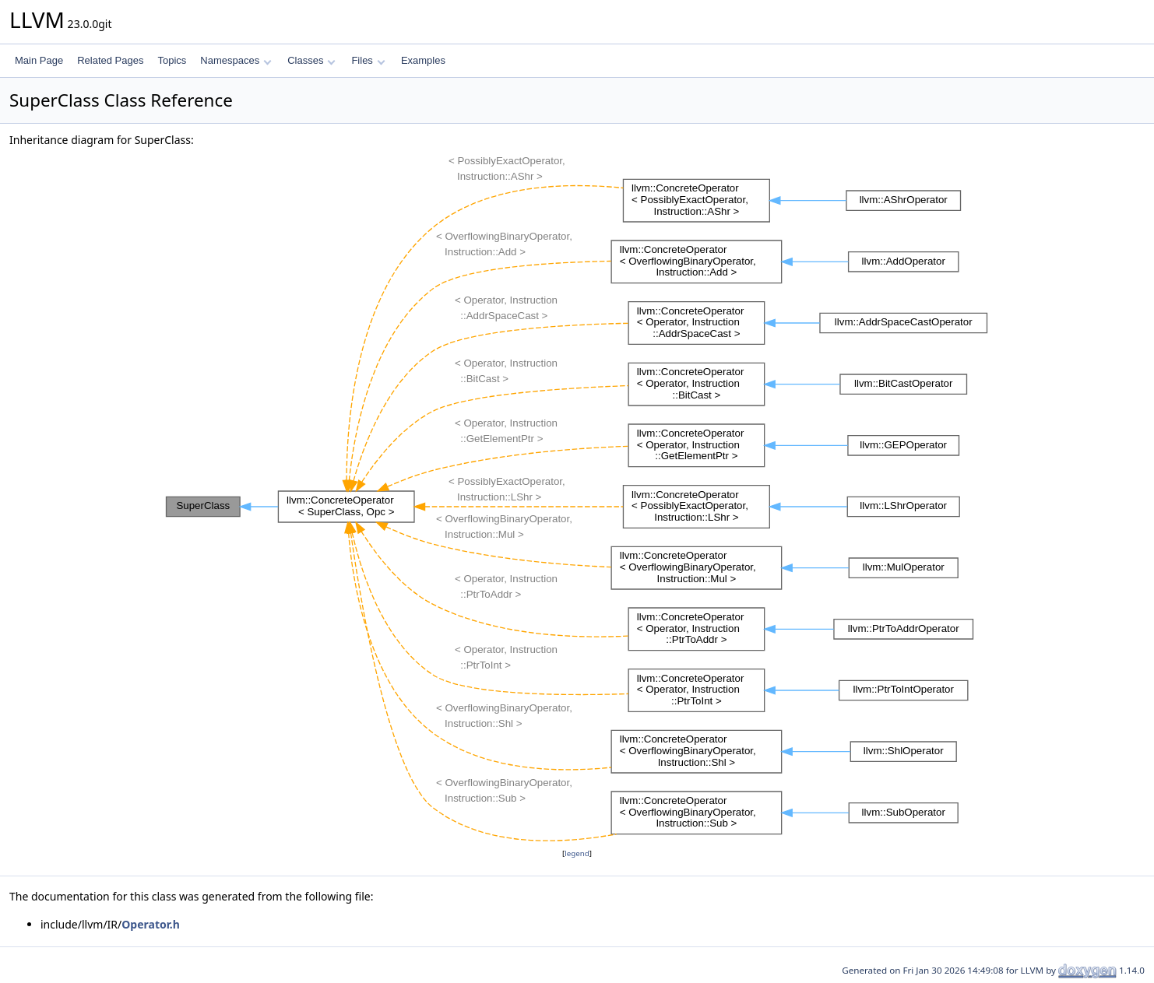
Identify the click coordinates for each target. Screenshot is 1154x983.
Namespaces (235, 60)
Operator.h (150, 924)
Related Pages (110, 60)
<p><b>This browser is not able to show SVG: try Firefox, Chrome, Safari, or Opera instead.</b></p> (577, 497)
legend (577, 853)
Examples (423, 60)
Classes (311, 60)
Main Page (39, 60)
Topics (171, 60)
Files (368, 60)
